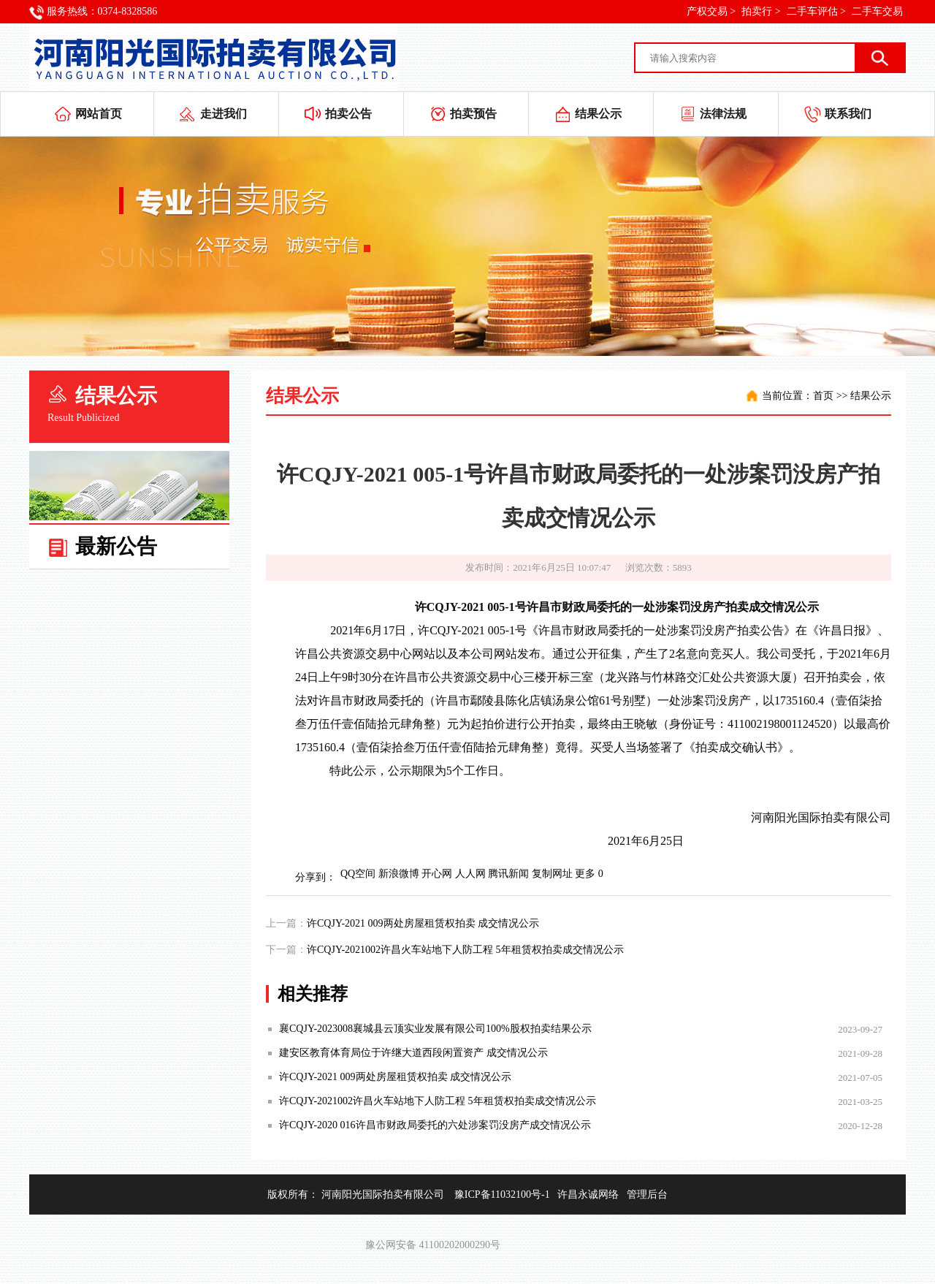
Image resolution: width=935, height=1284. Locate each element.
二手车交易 (877, 11)
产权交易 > (711, 11)
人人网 (470, 873)
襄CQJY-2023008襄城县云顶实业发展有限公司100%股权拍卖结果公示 (435, 1028)
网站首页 (98, 113)
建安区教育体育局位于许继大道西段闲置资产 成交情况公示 (413, 1052)
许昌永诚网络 (588, 1194)
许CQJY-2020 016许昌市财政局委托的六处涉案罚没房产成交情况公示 (435, 1125)
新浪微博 (398, 873)
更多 (585, 873)
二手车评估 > (816, 11)
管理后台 (647, 1194)
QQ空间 (357, 873)
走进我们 (223, 113)
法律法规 (723, 113)
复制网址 (552, 873)
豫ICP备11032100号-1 (502, 1194)
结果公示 (598, 113)
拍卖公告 (348, 113)
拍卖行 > (760, 11)
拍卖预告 (473, 113)
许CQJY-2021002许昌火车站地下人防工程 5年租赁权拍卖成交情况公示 (465, 949)
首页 (823, 395)
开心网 (436, 873)
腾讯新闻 (508, 873)
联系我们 (848, 113)
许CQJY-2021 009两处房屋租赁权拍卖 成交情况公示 (423, 923)
